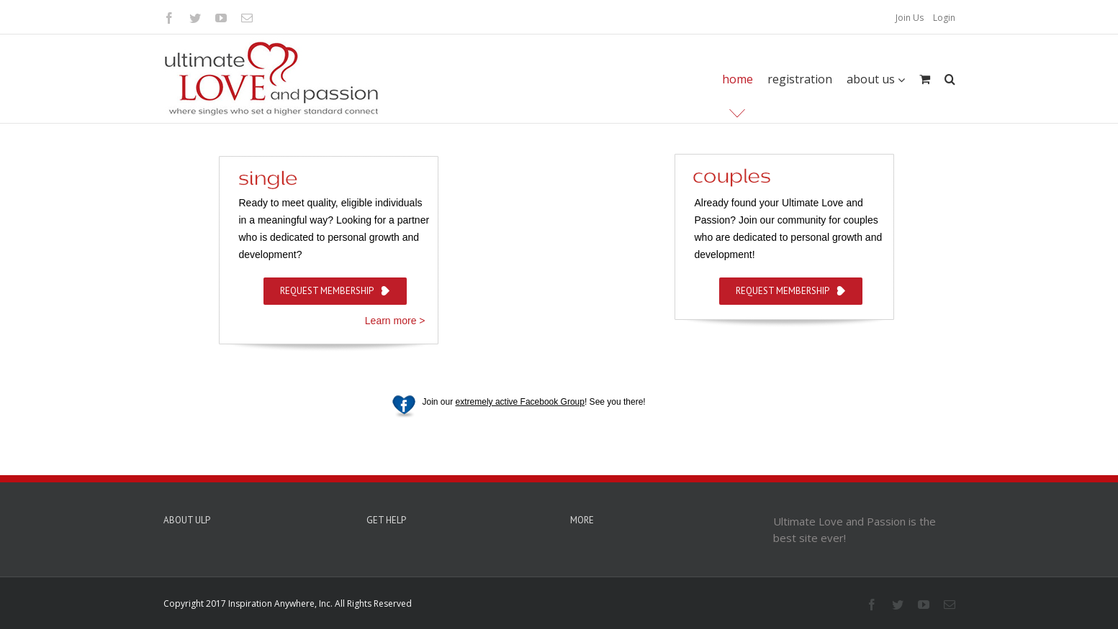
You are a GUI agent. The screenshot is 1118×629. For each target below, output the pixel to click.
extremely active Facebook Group (520, 402)
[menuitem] (909, 18)
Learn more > (395, 320)
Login (944, 18)
